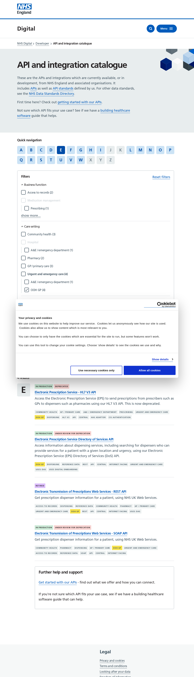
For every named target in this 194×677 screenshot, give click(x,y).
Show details (160, 359)
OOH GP (40, 417)
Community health (46, 412)
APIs (33, 88)
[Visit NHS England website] (24, 9)
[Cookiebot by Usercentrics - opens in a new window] (160, 304)
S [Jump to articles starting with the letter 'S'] (41, 159)
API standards (63, 88)
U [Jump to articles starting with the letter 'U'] (60, 159)
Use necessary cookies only (96, 370)
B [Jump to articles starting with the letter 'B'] (31, 149)
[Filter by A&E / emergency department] (100, 250)
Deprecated (61, 386)
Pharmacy (126, 506)
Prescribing (126, 412)
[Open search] (151, 29)
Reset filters (161, 177)
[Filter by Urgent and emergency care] (98, 274)
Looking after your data (115, 671)
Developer (42, 43)
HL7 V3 (66, 417)
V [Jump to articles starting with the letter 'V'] (71, 159)
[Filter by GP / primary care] (98, 266)
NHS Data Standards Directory (51, 94)
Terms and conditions (113, 666)
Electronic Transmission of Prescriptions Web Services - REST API (80, 491)
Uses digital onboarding (63, 469)
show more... (31, 215)
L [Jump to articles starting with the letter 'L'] (131, 149)
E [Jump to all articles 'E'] (61, 149)
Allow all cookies (150, 370)
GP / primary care (70, 412)
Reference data (71, 464)
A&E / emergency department (100, 412)
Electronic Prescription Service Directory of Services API (74, 439)
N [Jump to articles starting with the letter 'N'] (150, 149)
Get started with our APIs (58, 582)
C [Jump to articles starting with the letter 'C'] (41, 149)
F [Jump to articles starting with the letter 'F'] (71, 149)
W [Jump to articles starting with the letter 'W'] (81, 159)
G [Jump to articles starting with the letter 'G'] (80, 149)
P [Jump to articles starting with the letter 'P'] (170, 149)
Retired (40, 486)
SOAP (83, 553)
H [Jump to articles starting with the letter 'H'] (90, 149)
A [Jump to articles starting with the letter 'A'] (21, 149)
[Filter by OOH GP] (100, 290)
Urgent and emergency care (152, 412)
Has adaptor (98, 417)
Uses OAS (41, 469)
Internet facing (118, 464)
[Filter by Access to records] (98, 192)
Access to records (46, 506)
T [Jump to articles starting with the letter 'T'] (51, 159)
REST (85, 464)
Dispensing (53, 417)
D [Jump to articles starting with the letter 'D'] (50, 149)
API (74, 417)
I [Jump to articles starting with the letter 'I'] (100, 149)
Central (83, 417)
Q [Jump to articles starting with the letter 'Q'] (21, 159)
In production (44, 386)
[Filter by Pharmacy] (98, 258)
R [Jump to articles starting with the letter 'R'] (31, 159)
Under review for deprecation (72, 433)
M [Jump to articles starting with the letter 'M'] (140, 149)
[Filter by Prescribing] (100, 208)
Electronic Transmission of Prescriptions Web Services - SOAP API (81, 533)
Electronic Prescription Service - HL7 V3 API (65, 392)
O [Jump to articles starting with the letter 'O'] (160, 149)
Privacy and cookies (112, 660)
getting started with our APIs (80, 102)
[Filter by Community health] (98, 234)
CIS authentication (120, 417)
